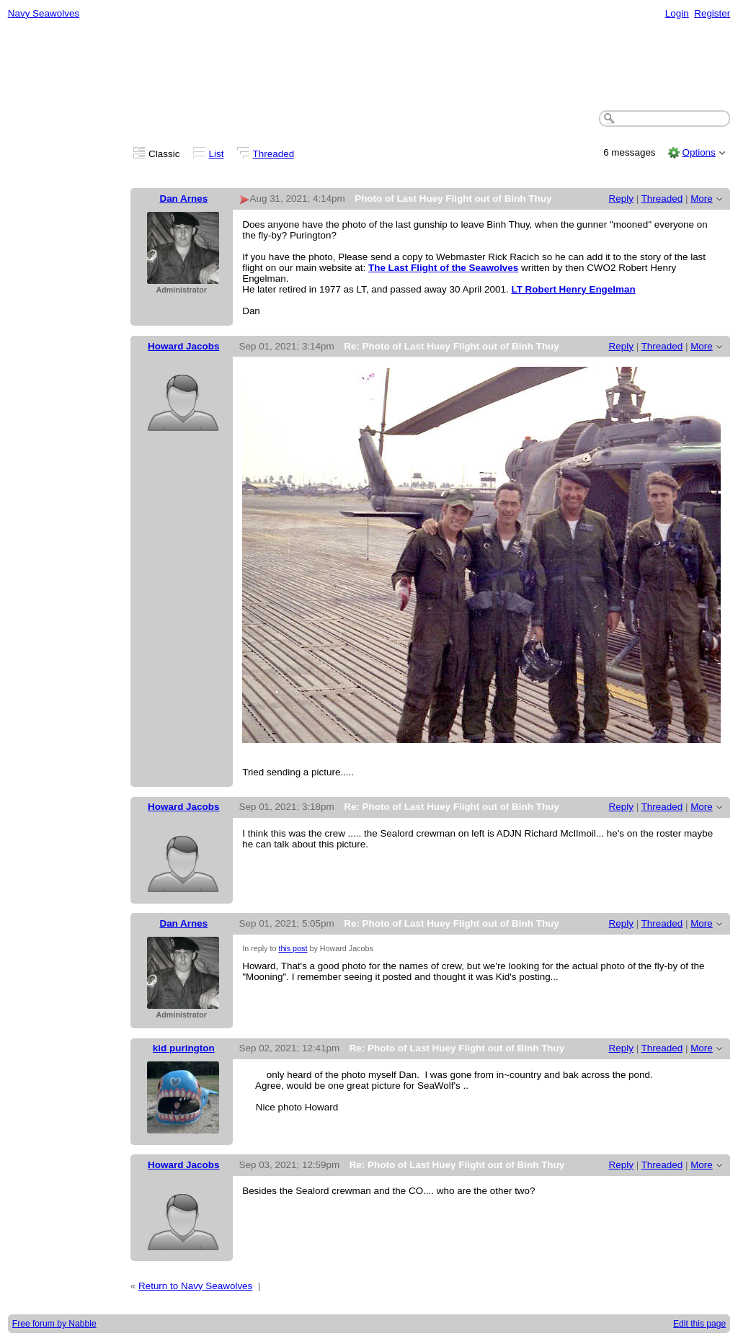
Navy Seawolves (43, 13)
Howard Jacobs (183, 346)
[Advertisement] (369, 65)
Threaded (274, 153)
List (216, 153)
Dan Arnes (183, 198)
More (701, 198)
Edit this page (699, 1324)
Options (698, 152)
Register (712, 13)
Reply (621, 198)
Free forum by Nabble (54, 1324)
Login (677, 13)
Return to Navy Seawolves (195, 1285)
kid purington (184, 1048)
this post (292, 948)
